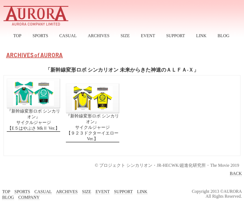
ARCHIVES (99, 35)
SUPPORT (175, 35)
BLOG (223, 35)
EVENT (148, 35)
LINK (201, 35)
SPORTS (40, 35)
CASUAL (68, 35)
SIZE (125, 35)
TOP (17, 35)
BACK (236, 173)
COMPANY (29, 197)
